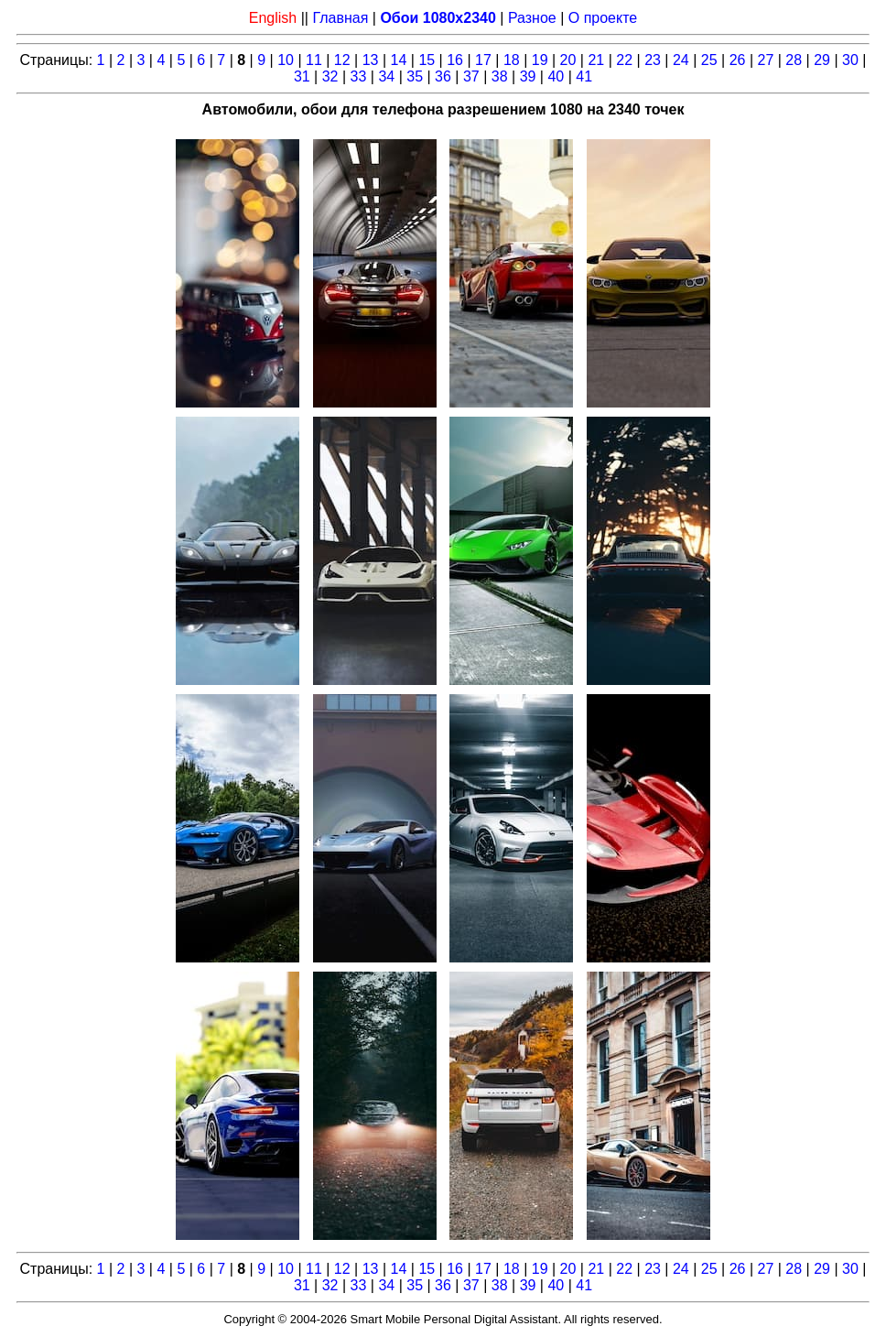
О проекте (602, 18)
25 (709, 60)
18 (511, 60)
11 (314, 60)
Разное (532, 18)
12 (342, 60)
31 (302, 76)
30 (850, 60)
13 (370, 60)
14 (399, 60)
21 (596, 60)
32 (330, 76)
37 (471, 76)
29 (822, 60)
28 (793, 60)
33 (359, 76)
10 (285, 60)
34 (386, 76)
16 (455, 60)
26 (737, 60)
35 (414, 76)
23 (652, 60)
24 (681, 60)
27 (766, 60)
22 (624, 60)
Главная (340, 18)
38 (500, 76)
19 (540, 60)
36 (443, 76)
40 (555, 76)
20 (568, 60)
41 (584, 76)
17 (483, 60)
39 (528, 76)
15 (426, 60)
